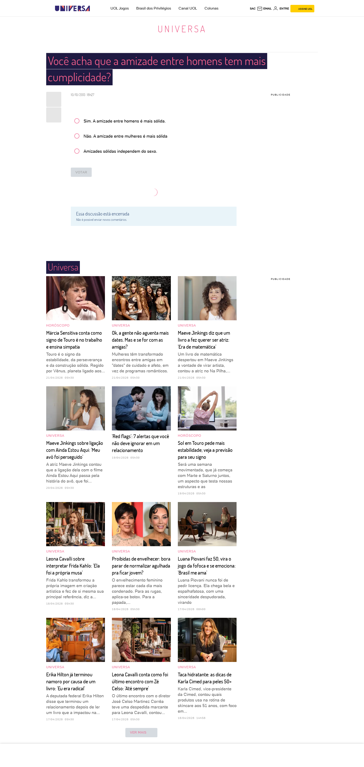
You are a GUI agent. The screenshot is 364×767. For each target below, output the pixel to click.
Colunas (211, 8)
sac (253, 8)
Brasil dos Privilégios (153, 8)
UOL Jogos (119, 8)
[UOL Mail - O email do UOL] (264, 8)
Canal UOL (188, 8)
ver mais (141, 732)
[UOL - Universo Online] (94, 8)
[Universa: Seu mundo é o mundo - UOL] (72, 8)
